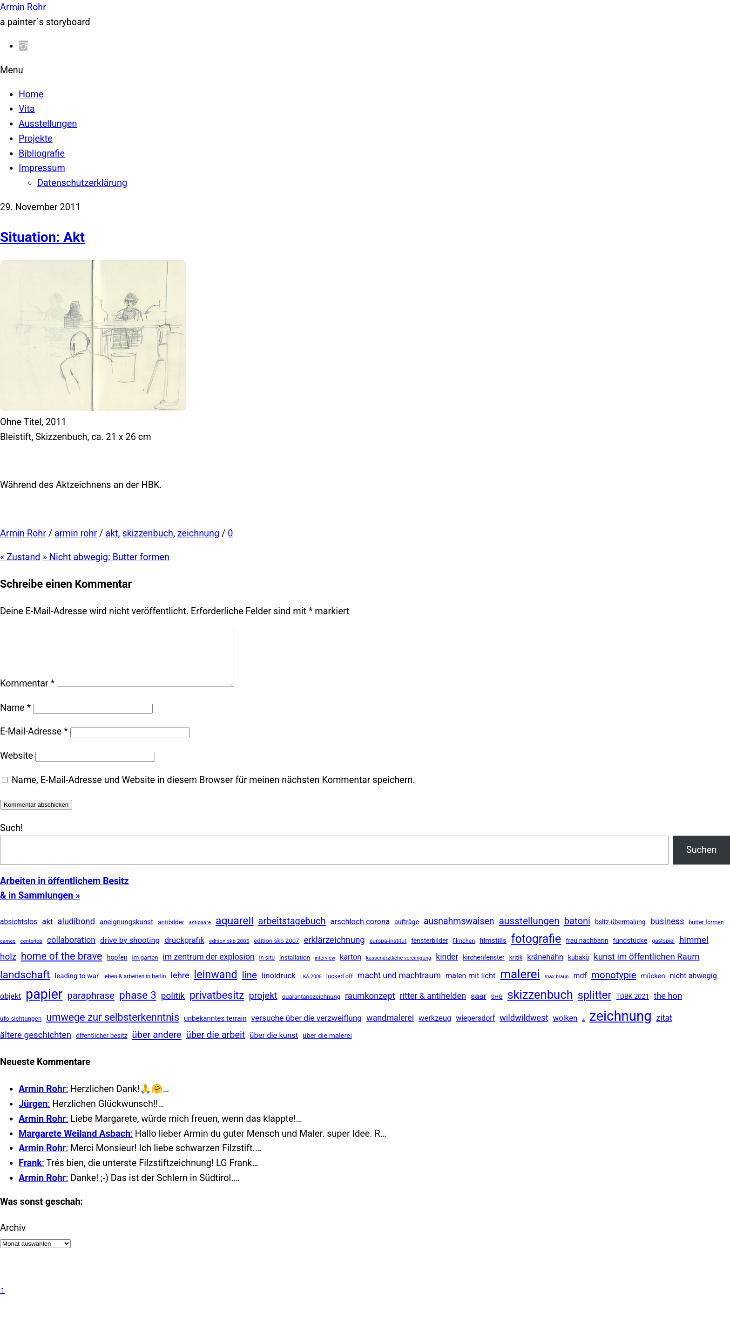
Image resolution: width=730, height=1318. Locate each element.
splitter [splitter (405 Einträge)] (595, 1006)
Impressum (42, 168)
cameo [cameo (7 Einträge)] (8, 952)
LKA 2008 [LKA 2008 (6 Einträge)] (311, 988)
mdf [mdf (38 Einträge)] (580, 986)
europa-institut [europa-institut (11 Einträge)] (388, 952)
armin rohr (75, 533)
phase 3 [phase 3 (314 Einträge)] (137, 1006)
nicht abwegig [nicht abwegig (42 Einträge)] (693, 986)
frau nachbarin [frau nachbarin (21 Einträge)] (587, 951)
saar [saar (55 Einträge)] (478, 1007)
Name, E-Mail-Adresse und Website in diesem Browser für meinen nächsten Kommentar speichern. (213, 791)
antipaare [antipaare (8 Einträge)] (200, 933)
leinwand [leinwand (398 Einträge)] (215, 985)
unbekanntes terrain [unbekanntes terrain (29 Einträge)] (215, 1029)
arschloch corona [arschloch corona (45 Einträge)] (360, 932)
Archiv (13, 1239)
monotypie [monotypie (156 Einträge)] (613, 986)
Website (16, 767)
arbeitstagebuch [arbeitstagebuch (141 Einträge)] (291, 932)
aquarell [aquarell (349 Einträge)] (235, 932)
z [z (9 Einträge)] (583, 1030)
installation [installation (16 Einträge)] (294, 968)
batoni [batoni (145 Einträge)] (577, 932)
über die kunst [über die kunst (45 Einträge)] (274, 1046)
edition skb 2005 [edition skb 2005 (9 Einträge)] (229, 952)
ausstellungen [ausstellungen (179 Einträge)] (529, 932)
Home (31, 94)
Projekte (36, 138)
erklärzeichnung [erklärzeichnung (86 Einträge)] (334, 951)
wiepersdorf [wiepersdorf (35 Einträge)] (475, 1029)
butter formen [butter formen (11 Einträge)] (706, 933)
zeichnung (198, 533)
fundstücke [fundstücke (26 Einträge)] (630, 951)
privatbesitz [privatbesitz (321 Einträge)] (216, 1006)
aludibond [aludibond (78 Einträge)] (76, 932)
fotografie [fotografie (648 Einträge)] (536, 950)
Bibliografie (42, 153)
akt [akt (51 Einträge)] (47, 932)
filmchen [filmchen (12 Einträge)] (464, 951)
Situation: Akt (42, 237)
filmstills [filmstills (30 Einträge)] (493, 951)
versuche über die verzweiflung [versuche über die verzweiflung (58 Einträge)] (306, 1029)
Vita (27, 108)
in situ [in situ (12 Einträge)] (267, 968)
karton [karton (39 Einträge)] (350, 968)
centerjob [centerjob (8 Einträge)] (31, 952)
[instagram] (23, 46)
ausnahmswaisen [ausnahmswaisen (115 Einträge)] (459, 932)
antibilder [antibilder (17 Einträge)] (171, 933)
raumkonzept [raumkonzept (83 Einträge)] (370, 1007)
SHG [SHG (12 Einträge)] (496, 1007)
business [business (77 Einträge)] (667, 932)
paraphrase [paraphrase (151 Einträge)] (91, 1006)
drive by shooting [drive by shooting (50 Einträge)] (130, 951)
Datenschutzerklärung (82, 183)
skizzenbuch (147, 533)
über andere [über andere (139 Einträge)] (157, 1045)
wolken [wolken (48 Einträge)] (565, 1029)
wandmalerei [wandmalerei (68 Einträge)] (390, 1029)
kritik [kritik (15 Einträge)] (516, 968)
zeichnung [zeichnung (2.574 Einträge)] (620, 1027)
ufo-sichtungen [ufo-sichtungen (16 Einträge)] (20, 1029)
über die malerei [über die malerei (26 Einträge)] (327, 1047)
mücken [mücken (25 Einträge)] (653, 987)
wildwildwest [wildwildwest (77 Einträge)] (524, 1029)
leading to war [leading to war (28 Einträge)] (77, 987)
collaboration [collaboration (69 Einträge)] (71, 951)
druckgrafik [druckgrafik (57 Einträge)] (184, 951)
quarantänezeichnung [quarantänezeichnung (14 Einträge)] (311, 1007)
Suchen (701, 861)
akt (111, 533)
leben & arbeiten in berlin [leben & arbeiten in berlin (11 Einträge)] (134, 987)
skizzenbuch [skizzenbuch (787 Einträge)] (540, 1006)
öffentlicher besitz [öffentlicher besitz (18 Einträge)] (102, 1046)
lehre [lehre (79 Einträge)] (180, 986)
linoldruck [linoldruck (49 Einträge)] (279, 986)
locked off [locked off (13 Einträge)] (339, 987)
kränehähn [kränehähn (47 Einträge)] (545, 968)
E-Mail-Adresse (34, 742)
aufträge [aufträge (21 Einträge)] (406, 933)
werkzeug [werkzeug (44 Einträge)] (435, 1029)
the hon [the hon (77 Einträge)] (668, 1007)
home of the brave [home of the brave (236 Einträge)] (61, 967)
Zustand (20, 557)
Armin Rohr (23, 533)
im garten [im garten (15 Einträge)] (145, 968)
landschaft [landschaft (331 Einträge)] (25, 986)
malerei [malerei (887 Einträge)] (520, 985)
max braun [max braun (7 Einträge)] (557, 988)
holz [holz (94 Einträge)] (8, 967)
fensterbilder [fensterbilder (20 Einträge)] (429, 951)
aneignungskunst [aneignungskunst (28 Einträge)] (126, 933)
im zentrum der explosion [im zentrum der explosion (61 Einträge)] (209, 968)
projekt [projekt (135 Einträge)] (263, 1006)
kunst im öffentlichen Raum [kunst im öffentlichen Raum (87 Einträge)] (646, 968)
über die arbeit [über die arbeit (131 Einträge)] (215, 1046)
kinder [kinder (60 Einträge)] (447, 968)
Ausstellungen (48, 123)
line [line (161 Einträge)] (249, 986)
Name (15, 719)
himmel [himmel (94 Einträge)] (694, 951)
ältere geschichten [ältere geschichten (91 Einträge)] (35, 1046)
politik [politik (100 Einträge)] (173, 1007)
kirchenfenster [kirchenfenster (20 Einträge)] (484, 968)
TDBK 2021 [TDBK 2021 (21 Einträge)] (632, 1007)
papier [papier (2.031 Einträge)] (44, 1005)
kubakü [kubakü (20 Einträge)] (578, 968)
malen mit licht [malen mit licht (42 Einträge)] (471, 986)
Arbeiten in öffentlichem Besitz (64, 892)
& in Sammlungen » (40, 906)
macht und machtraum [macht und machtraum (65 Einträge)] (399, 986)
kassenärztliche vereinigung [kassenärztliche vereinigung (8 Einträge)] (398, 969)
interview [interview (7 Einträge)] (325, 969)
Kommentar (27, 694)
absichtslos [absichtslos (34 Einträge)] (18, 932)
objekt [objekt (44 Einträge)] (10, 1007)
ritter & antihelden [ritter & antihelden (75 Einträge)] (432, 1007)
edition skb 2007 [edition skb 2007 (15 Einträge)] (276, 951)
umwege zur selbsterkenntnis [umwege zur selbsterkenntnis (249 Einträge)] (112, 1028)
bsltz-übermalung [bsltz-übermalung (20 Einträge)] (620, 933)
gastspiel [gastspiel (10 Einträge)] (663, 952)
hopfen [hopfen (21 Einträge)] (117, 968)
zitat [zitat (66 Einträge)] (664, 1029)
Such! (11, 839)
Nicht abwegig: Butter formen (106, 557)
